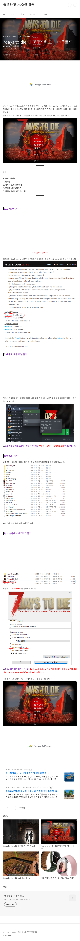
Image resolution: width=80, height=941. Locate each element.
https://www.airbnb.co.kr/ (17, 769)
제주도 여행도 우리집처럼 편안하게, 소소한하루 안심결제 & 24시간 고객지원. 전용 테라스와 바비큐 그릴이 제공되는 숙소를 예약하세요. (32, 778)
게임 (13, 14)
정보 (22, 14)
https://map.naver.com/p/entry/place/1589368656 (27, 787)
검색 (69, 5)
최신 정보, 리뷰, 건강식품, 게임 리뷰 (17, 899)
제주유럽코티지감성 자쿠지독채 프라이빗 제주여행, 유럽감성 (32, 791)
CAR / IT (34, 14)
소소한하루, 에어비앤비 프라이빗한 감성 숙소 (27, 773)
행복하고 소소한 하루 (19, 5)
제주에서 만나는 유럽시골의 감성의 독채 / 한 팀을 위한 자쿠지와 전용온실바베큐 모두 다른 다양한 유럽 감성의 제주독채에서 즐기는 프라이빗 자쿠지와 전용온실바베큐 (32, 795)
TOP (75, 933)
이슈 (45, 14)
